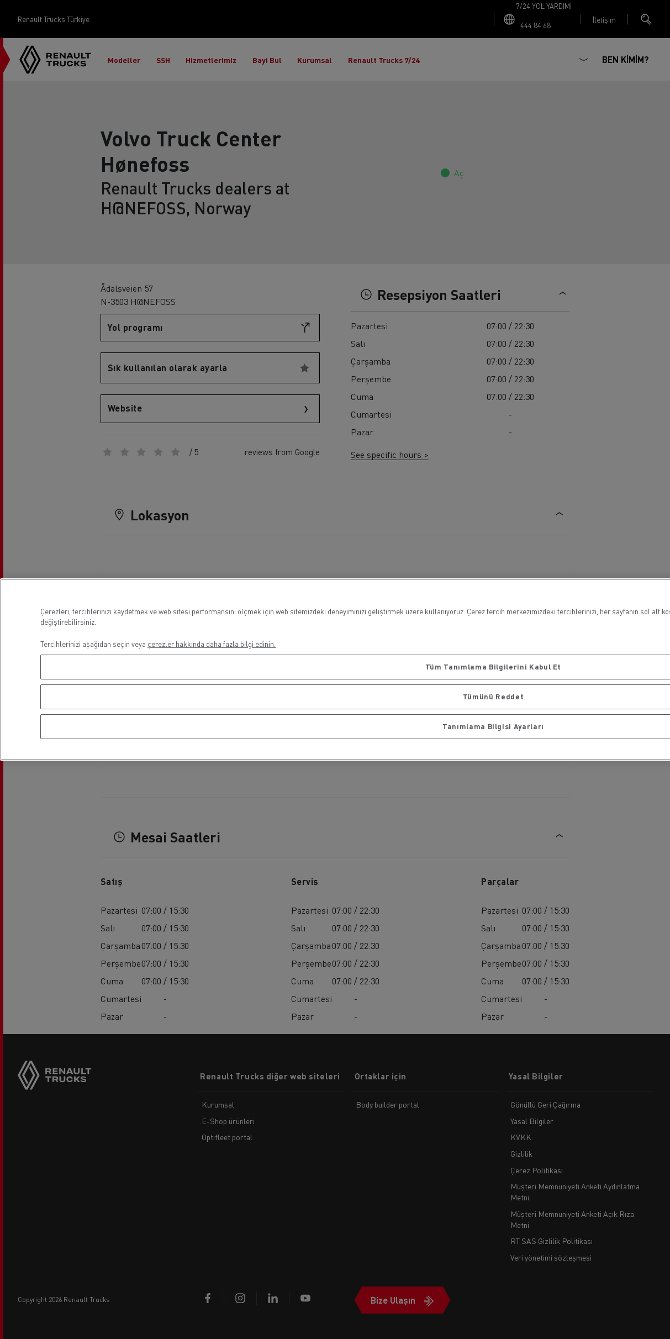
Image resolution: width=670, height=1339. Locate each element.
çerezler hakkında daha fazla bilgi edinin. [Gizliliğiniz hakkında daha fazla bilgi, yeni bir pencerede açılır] (211, 644)
